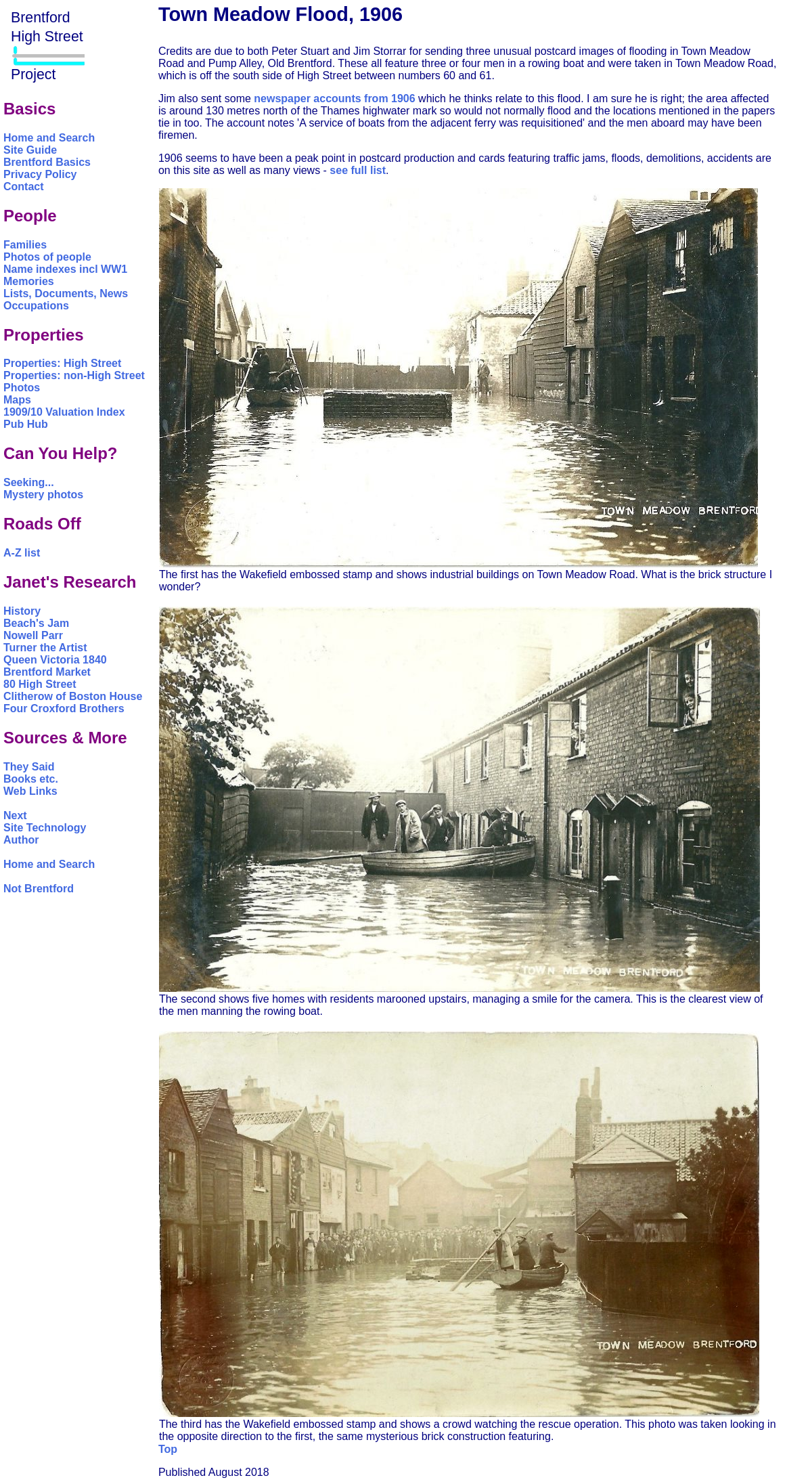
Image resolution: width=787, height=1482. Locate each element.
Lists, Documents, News (65, 293)
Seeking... (28, 482)
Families (25, 244)
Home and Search (49, 138)
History (22, 611)
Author (21, 840)
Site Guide (30, 150)
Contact (23, 186)
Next (15, 815)
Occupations (36, 305)
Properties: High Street (62, 363)
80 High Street (39, 684)
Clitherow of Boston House (72, 696)
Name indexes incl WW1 (65, 269)
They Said (29, 766)
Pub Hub (25, 424)
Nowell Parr (33, 635)
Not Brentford (38, 888)
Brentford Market (47, 672)
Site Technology (44, 827)
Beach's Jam (36, 623)
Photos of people (47, 257)
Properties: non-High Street (74, 375)
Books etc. (30, 779)
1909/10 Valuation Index (64, 412)
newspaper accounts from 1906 (334, 98)
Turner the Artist (45, 647)
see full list (358, 170)
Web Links (30, 791)
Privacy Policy (40, 174)
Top (167, 1449)
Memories (28, 281)
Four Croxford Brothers (64, 708)
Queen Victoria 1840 (55, 660)
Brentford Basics (47, 162)
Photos (21, 387)
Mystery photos (43, 494)
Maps (17, 400)
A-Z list (21, 553)
